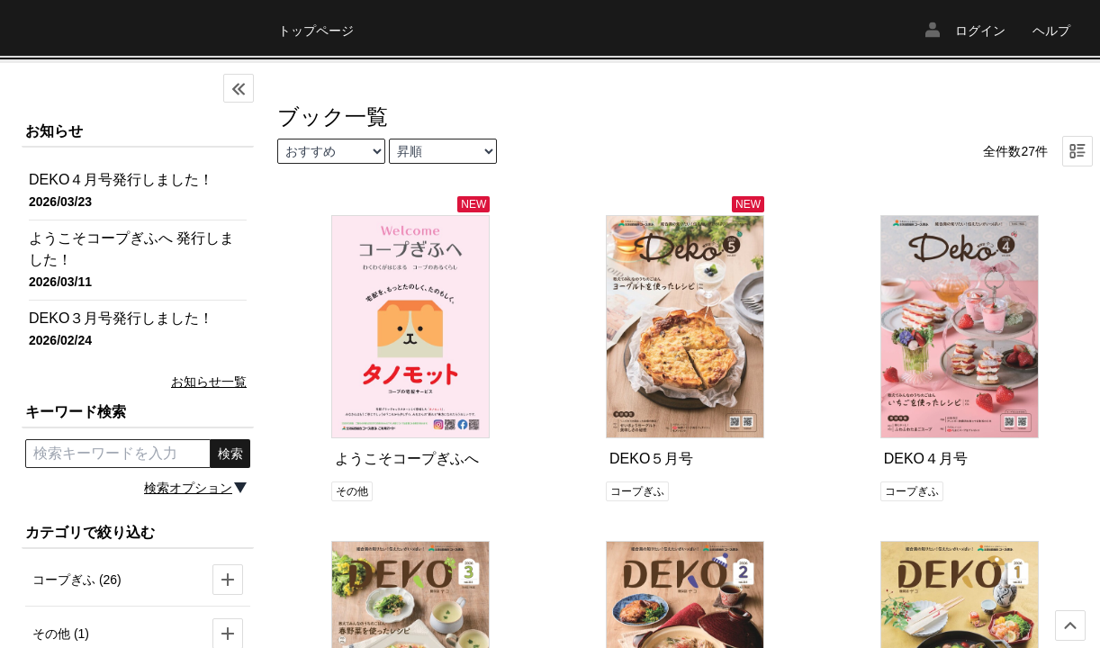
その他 (352, 491)
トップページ (316, 30)
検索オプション (188, 488)
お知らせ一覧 (209, 381)
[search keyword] (118, 453)
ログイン (980, 30)
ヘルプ (1051, 30)
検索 (230, 453)
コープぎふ (637, 491)
